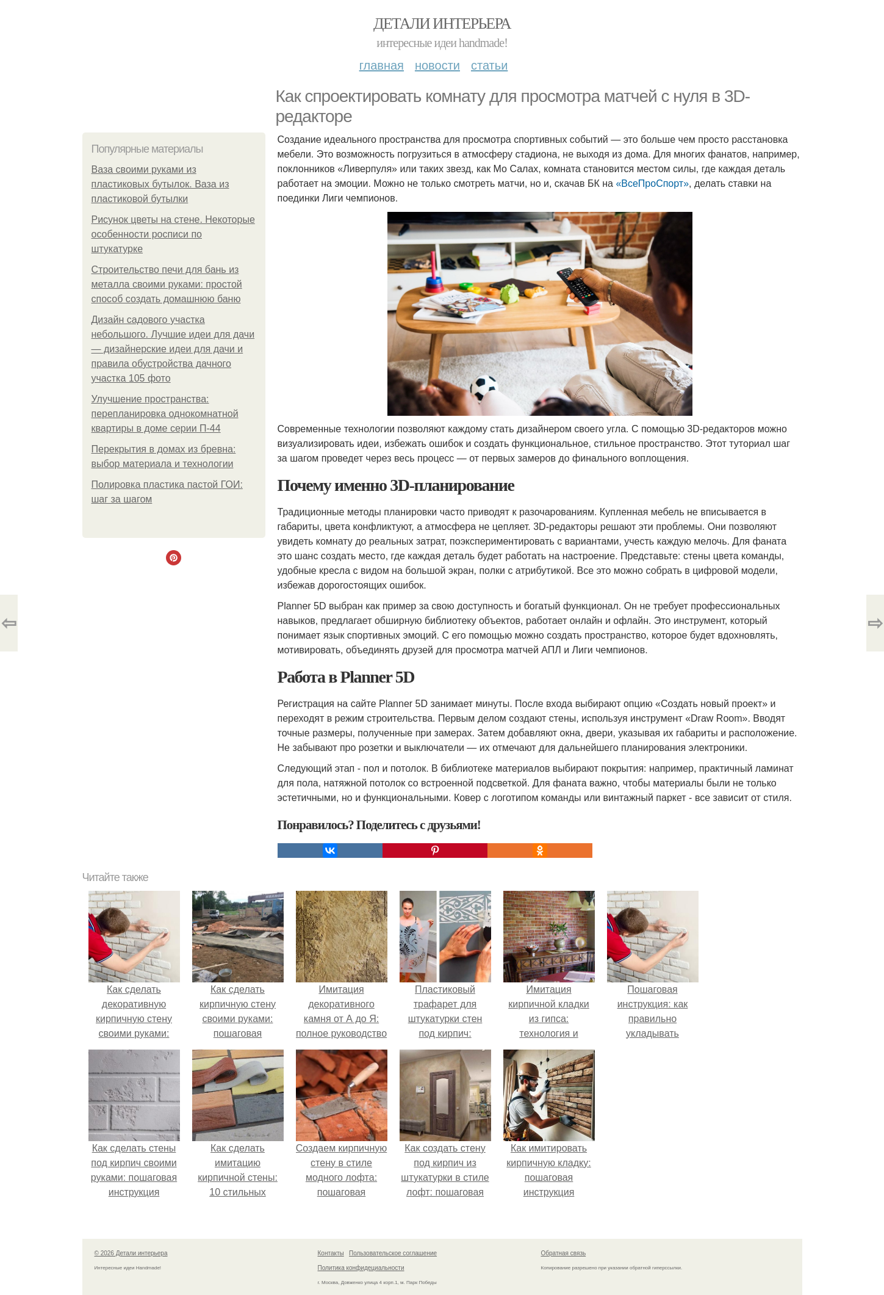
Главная (381, 65)
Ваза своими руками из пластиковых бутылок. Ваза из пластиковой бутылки (160, 184)
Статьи (489, 65)
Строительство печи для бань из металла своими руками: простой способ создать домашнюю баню (167, 284)
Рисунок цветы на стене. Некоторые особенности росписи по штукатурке (173, 234)
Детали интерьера (442, 23)
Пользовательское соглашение (393, 1253)
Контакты (331, 1253)
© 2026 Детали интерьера (131, 1253)
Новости (437, 65)
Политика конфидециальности (361, 1267)
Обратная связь (563, 1253)
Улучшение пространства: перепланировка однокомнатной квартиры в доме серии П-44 (165, 413)
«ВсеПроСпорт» (652, 183)
